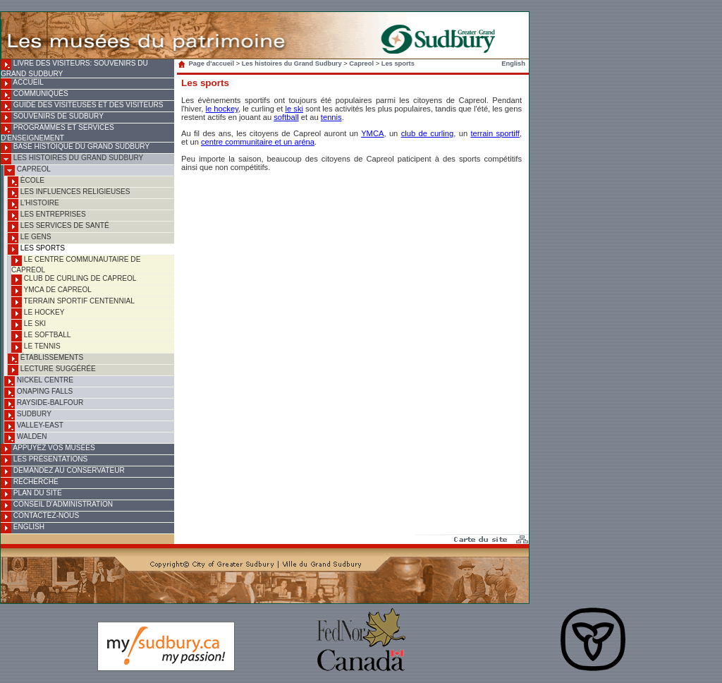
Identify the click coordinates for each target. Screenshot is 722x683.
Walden (25, 438)
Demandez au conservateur (63, 471)
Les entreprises (47, 215)
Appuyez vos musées (48, 449)
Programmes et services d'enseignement (57, 132)
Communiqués (34, 95)
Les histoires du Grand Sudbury (72, 159)
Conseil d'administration (57, 505)
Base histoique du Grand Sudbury (75, 148)
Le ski (28, 325)
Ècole (26, 181)
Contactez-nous (40, 517)
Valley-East (33, 426)
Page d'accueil (207, 63)
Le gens (29, 238)
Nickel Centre (38, 381)
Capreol (27, 170)
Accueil (22, 83)
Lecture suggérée (52, 370)
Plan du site (31, 494)
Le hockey (38, 313)
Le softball (41, 336)
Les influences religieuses (69, 193)
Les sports (36, 249)
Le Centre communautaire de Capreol (75, 264)
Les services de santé (58, 227)
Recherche (30, 483)
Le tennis (36, 347)
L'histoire (33, 204)
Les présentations (44, 460)
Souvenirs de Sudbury (52, 117)
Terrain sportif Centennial (73, 302)
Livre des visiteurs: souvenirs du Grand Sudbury (74, 68)
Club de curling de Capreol (73, 279)
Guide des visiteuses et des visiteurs (82, 106)
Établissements (45, 358)
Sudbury (27, 415)
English (22, 528)
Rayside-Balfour (43, 404)
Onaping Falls (38, 392)
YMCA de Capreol (51, 291)
